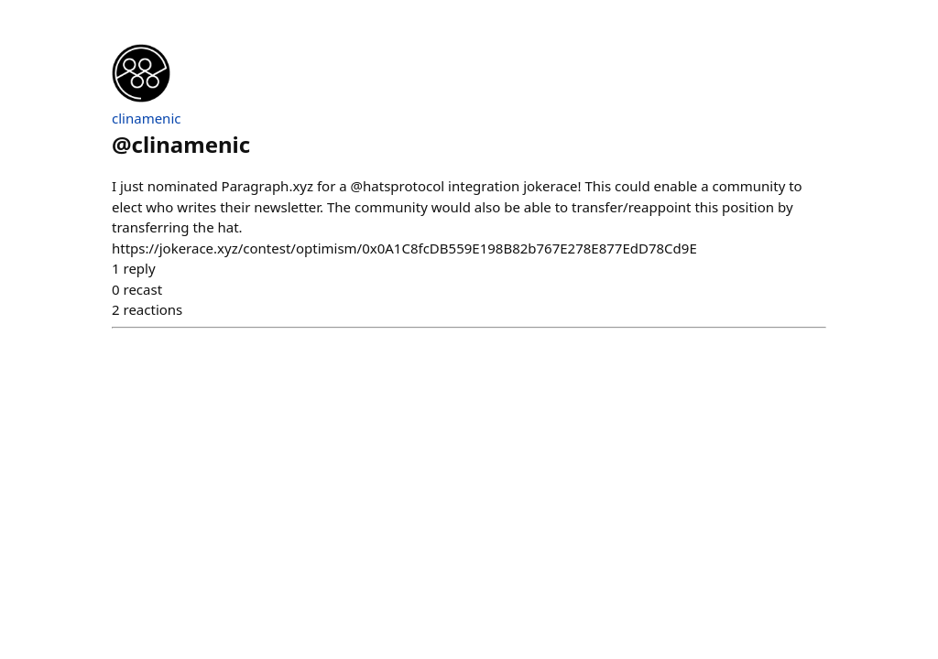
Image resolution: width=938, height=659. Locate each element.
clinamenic (146, 118)
